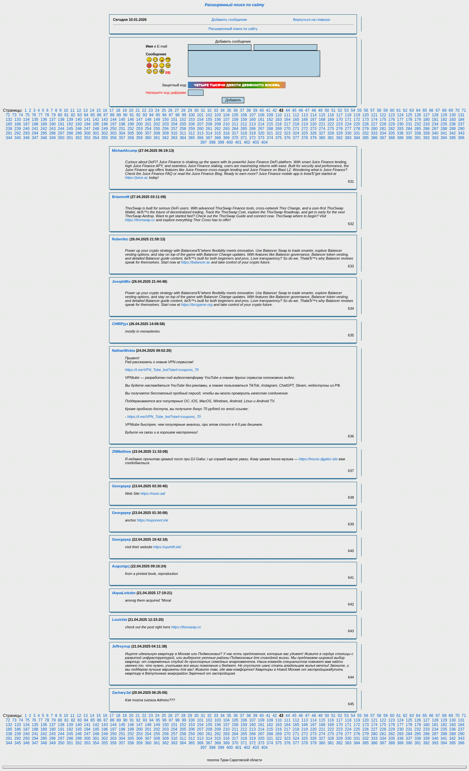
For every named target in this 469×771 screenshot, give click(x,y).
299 (78, 133)
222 (330, 124)
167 (313, 119)
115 (322, 115)
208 (209, 124)
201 (148, 124)
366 (200, 138)
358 (130, 138)
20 (131, 110)
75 (27, 115)
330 (348, 133)
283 (400, 128)
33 (216, 110)
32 (209, 110)
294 (35, 133)
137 (52, 119)
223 (339, 124)
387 (383, 138)
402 (247, 142)
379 (313, 138)
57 (372, 110)
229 (391, 124)
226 (365, 124)
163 (278, 119)
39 (255, 110)
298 (69, 133)
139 (69, 119)
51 (333, 110)
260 (200, 128)
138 (61, 119)
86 (99, 115)
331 (357, 133)
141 (87, 119)
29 (190, 110)
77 (40, 115)
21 (137, 110)
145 (122, 119)
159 (243, 119)
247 (87, 128)
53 (346, 110)
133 (17, 119)
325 (304, 133)
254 (148, 128)
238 (9, 128)
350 (61, 138)
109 (270, 115)
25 (164, 110)
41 (268, 110)
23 (151, 110)
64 (418, 110)
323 (287, 133)
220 (313, 124)
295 (43, 133)
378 (304, 138)
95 (158, 115)
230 (400, 124)
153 (191, 119)
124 (400, 115)
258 (182, 128)
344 (9, 138)
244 (61, 128)
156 (217, 119)
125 (409, 115)
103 (217, 115)
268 (269, 128)
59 (385, 110)
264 (235, 128)
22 (144, 110)
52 (340, 110)
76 (34, 115)
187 (26, 124)
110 (278, 115)
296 (52, 133)
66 (431, 110)
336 (400, 133)
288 (444, 128)
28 (183, 110)
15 (98, 110)
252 (130, 128)
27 (177, 110)
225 (357, 124)
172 (357, 119)
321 (269, 133)
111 (287, 115)
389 (400, 138)
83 (80, 115)
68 (444, 110)
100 (191, 115)
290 (461, 128)
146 (130, 119)
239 (17, 128)
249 (104, 128)
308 (156, 133)
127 (426, 115)
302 (104, 133)
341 (444, 133)
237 (461, 124)
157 (226, 119)
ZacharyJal (121, 692)
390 (409, 138)
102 (209, 115)
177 (400, 119)
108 (261, 115)
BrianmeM (120, 197)
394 (444, 138)
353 (87, 138)
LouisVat (119, 619)
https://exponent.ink (152, 520)
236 (452, 124)
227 (374, 124)
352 (78, 138)
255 (156, 128)
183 (452, 119)
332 (365, 133)
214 (261, 124)
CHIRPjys (120, 324)
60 (392, 110)
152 (182, 119)
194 (87, 124)
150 (165, 119)
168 (322, 119)
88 (112, 115)
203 (165, 124)
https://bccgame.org (197, 305)
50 (327, 110)
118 (348, 115)
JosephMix (121, 281)
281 (383, 128)
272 (304, 128)
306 (139, 133)
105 (235, 115)
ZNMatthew (121, 451)
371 (243, 138)
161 (261, 119)
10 (66, 110)
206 (191, 124)
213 (252, 124)
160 (252, 119)
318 (243, 133)
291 (9, 133)
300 (87, 133)
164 (287, 119)
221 (322, 124)
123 (391, 115)
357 (122, 138)
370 (235, 138)
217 (287, 124)
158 (235, 119)
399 (221, 142)
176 (391, 119)
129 (444, 115)
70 (457, 110)
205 (182, 124)
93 (145, 115)
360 (148, 138)
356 (113, 138)
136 (43, 119)
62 (405, 110)
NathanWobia (123, 350)
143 (104, 119)
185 (9, 124)
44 (288, 110)
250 (113, 128)
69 (451, 110)
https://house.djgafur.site (318, 459)
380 (322, 138)
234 (435, 124)
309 (165, 133)
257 (174, 128)
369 (226, 138)
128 (435, 115)
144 (113, 119)
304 (122, 133)
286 (426, 128)
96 (164, 115)
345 (17, 138)
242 (43, 128)
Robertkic (120, 239)
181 (435, 119)
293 (26, 133)
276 (339, 128)
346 (26, 138)
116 (330, 115)
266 (252, 128)
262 (217, 128)
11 (72, 110)
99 (184, 115)
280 (374, 128)
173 (365, 119)
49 (320, 110)
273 (313, 128)
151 (174, 119)
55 (359, 110)
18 (118, 110)
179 (417, 119)
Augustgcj (121, 566)
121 (374, 115)
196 (104, 124)
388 (391, 138)
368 (217, 138)
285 (417, 128)
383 (348, 138)
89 (119, 115)
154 (200, 119)
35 (229, 110)
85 (93, 115)
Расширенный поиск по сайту (234, 5)
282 (391, 128)
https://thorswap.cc (140, 220)
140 (78, 119)
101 (200, 115)
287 (435, 128)
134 (26, 119)
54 (353, 110)
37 (242, 110)
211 (235, 124)
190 (52, 124)
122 (383, 115)
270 (287, 128)
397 (203, 142)
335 (391, 133)
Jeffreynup (121, 646)
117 (339, 115)
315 (217, 133)
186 (17, 124)
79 (53, 115)
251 (122, 128)
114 (313, 115)
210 (226, 124)
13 (85, 110)
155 (209, 119)
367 (209, 138)
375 (278, 138)
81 (66, 115)
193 (78, 124)
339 (426, 133)
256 (165, 128)
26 (170, 110)
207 (200, 124)
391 (417, 138)
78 (47, 115)
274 (322, 128)
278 (357, 128)
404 (264, 142)
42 (275, 110)
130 (452, 115)
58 (379, 110)
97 (171, 115)
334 (383, 133)
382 (339, 138)
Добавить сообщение (229, 19)
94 (151, 115)
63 (411, 110)
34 (222, 110)
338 (417, 133)
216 (278, 124)
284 (409, 128)
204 (174, 124)
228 (383, 124)
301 (95, 133)
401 (238, 142)
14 (92, 110)
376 (287, 138)
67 (437, 110)
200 (139, 124)
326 (313, 133)
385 (365, 138)
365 (191, 138)
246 (78, 128)
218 (296, 124)
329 (339, 133)
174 (374, 119)
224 (348, 124)
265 (243, 128)
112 (296, 115)
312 (191, 133)
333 (374, 133)
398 (212, 142)
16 (105, 110)
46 (301, 110)
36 (235, 110)
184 (461, 119)
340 (435, 133)
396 (461, 138)
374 (269, 138)
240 (26, 128)
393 (435, 138)
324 (296, 133)
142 (95, 119)
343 (461, 133)
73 (14, 115)
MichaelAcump (124, 150)
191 (61, 124)
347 (35, 138)
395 (452, 138)
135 (35, 119)
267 (261, 128)
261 (209, 128)
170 (339, 119)
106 (243, 115)
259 (191, 128)
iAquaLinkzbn (123, 593)
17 (111, 110)
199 (130, 124)
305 (130, 133)
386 (374, 138)
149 (156, 119)
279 (365, 128)
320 (261, 133)
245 (69, 128)
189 (43, 124)
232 (417, 124)
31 (203, 110)
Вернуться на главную (311, 19)
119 (357, 115)
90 (125, 115)
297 (61, 133)
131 (461, 115)
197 (113, 124)
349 (52, 138)
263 (226, 128)
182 (444, 119)
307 (148, 133)
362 (165, 138)
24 (157, 110)
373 (261, 138)
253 (139, 128)
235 (444, 124)
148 (148, 119)
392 (426, 138)
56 (366, 110)
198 (122, 124)
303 (113, 133)
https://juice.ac (136, 177)
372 (252, 138)
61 (398, 110)
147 (139, 119)
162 (269, 119)
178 (409, 119)
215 (269, 124)
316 (226, 133)
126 (417, 115)
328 (330, 133)
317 (235, 133)
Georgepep (121, 486)
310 (174, 133)
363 (174, 138)
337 (409, 133)
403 (255, 142)
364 (182, 138)
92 (138, 115)
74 (21, 115)
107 (252, 115)
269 (278, 128)
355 (104, 138)
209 (217, 124)
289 (452, 128)
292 (17, 133)
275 (330, 128)
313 (200, 133)
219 (304, 124)
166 (304, 119)
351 (69, 138)
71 (464, 110)
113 (304, 115)
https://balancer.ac (195, 262)
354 (95, 138)
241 (35, 128)
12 (79, 110)
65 (424, 110)
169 (330, 119)
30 (196, 110)
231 (409, 124)
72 (8, 115)
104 (226, 115)
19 (124, 110)
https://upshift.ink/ (167, 547)
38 (249, 110)
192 (69, 124)
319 (252, 133)
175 (383, 119)
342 (452, 133)
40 (262, 110)
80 (60, 115)
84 (86, 115)
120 (365, 115)
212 (243, 124)
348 (43, 138)
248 (95, 128)
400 (229, 142)
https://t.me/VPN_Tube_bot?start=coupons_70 (162, 370)
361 (156, 138)
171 (348, 119)
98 (177, 115)
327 (322, 133)
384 (357, 138)
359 (139, 138)
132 (9, 119)
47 (307, 110)
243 (52, 128)
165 (296, 119)
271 (296, 128)
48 (314, 110)
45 (294, 110)
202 (156, 124)
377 (296, 138)
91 (132, 115)
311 (182, 133)
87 (106, 115)
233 (426, 124)
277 (348, 128)
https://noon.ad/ (153, 493)
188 (35, 124)
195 (95, 124)
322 (278, 133)
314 (209, 133)
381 (330, 138)
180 (426, 119)
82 (73, 115)
